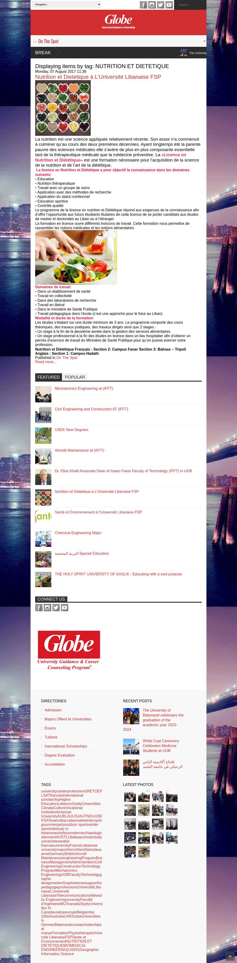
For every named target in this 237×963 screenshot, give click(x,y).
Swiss (90, 850)
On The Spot (66, 358)
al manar (46, 931)
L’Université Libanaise (55, 893)
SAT (47, 820)
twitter (160, 5)
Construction (71, 866)
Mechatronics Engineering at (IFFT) (84, 388)
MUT (64, 904)
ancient (50, 837)
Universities (91, 804)
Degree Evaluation (60, 755)
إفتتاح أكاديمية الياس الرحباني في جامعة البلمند (162, 764)
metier (57, 883)
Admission (53, 710)
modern (75, 833)
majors (62, 850)
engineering (72, 858)
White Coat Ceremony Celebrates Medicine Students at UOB (161, 746)
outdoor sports (76, 825)
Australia (57, 916)
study (97, 837)
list (47, 916)
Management (60, 862)
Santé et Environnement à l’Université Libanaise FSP (98, 512)
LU (68, 837)
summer (50, 825)
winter (89, 820)
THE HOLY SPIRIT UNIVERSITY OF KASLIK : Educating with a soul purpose (118, 574)
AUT (83, 816)
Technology (90, 875)
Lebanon (65, 804)
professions (67, 887)
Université (85, 887)
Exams (50, 728)
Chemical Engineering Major (78, 533)
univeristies (50, 841)
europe (71, 912)
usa (57, 912)
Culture (60, 808)
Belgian (83, 912)
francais (56, 795)
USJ (75, 816)
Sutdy (76, 804)
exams (55, 820)
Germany (57, 854)
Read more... (45, 362)
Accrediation (55, 764)
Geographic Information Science (70, 952)
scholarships (91, 925)
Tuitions (51, 737)
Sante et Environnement (63, 939)
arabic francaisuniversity (55, 843)
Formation (60, 933)
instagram (152, 5)
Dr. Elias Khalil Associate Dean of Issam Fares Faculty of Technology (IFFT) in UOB (123, 471)
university (49, 791)
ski (53, 829)
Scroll (230, 956)
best (81, 850)
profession (75, 791)
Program (89, 858)
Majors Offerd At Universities (68, 719)
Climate (47, 808)
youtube (169, 5)
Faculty (75, 875)
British (70, 854)
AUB (61, 816)
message (86, 883)
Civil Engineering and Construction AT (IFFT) (91, 409)
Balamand (62, 925)
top (62, 912)
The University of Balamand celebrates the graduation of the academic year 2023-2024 (153, 720)
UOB (65, 875)
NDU (91, 816)
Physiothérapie (80, 933)
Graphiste (70, 883)
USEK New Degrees (71, 430)
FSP (68, 937)
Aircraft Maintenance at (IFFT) (79, 450)
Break (43, 52)
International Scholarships (66, 746)
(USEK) (73, 950)
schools (87, 837)
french (73, 850)
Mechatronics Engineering (59, 872)
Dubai (76, 916)
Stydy (84, 904)
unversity (72, 900)
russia (76, 925)
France (75, 845)
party (60, 825)
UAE (68, 916)
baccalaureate (72, 820)
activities (61, 833)
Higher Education (56, 802)
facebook (143, 5)
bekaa (76, 837)
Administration (83, 862)
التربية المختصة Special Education (82, 553)
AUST (61, 837)
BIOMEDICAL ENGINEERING (63, 948)
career (62, 791)
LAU (68, 816)
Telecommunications (73, 895)
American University (56, 814)
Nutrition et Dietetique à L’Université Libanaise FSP (98, 77)
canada (74, 904)
